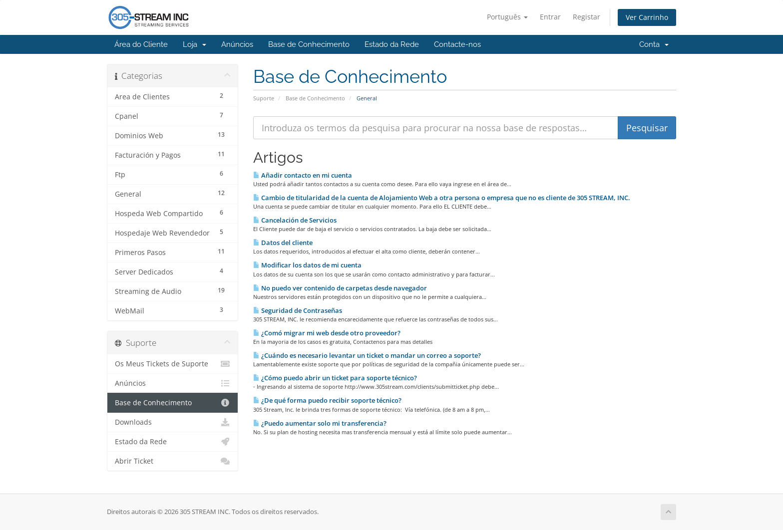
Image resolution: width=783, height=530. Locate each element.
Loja (194, 44)
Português (507, 16)
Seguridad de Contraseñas (297, 310)
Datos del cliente (283, 242)
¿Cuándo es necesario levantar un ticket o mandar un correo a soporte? (367, 355)
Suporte (263, 98)
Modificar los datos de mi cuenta (307, 265)
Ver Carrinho (647, 17)
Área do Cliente (141, 44)
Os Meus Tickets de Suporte (172, 364)
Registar (586, 16)
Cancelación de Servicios (295, 220)
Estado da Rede (392, 44)
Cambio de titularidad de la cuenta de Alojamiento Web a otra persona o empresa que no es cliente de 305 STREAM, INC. (441, 197)
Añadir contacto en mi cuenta (302, 175)
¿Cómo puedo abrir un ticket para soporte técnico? (335, 377)
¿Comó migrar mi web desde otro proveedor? (326, 332)
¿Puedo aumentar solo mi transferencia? (320, 423)
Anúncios (237, 44)
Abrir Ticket (172, 461)
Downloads (172, 422)
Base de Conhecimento (309, 44)
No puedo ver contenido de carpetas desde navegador (340, 287)
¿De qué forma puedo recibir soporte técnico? (327, 400)
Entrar (550, 16)
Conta (654, 44)
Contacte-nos (457, 44)
